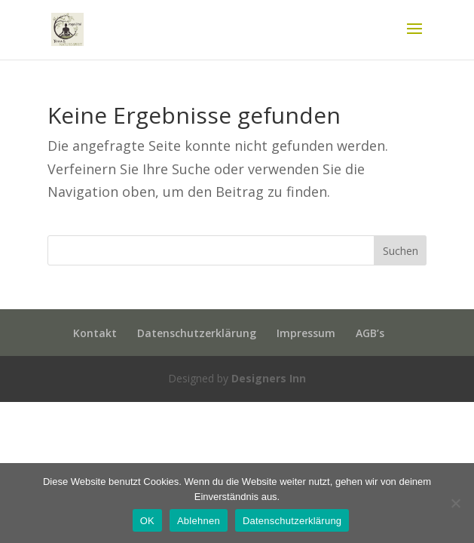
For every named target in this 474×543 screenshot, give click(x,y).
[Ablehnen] (455, 503)
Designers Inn (268, 378)
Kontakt (95, 333)
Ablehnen (198, 520)
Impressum (306, 333)
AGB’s (370, 333)
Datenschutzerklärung (196, 333)
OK (147, 520)
